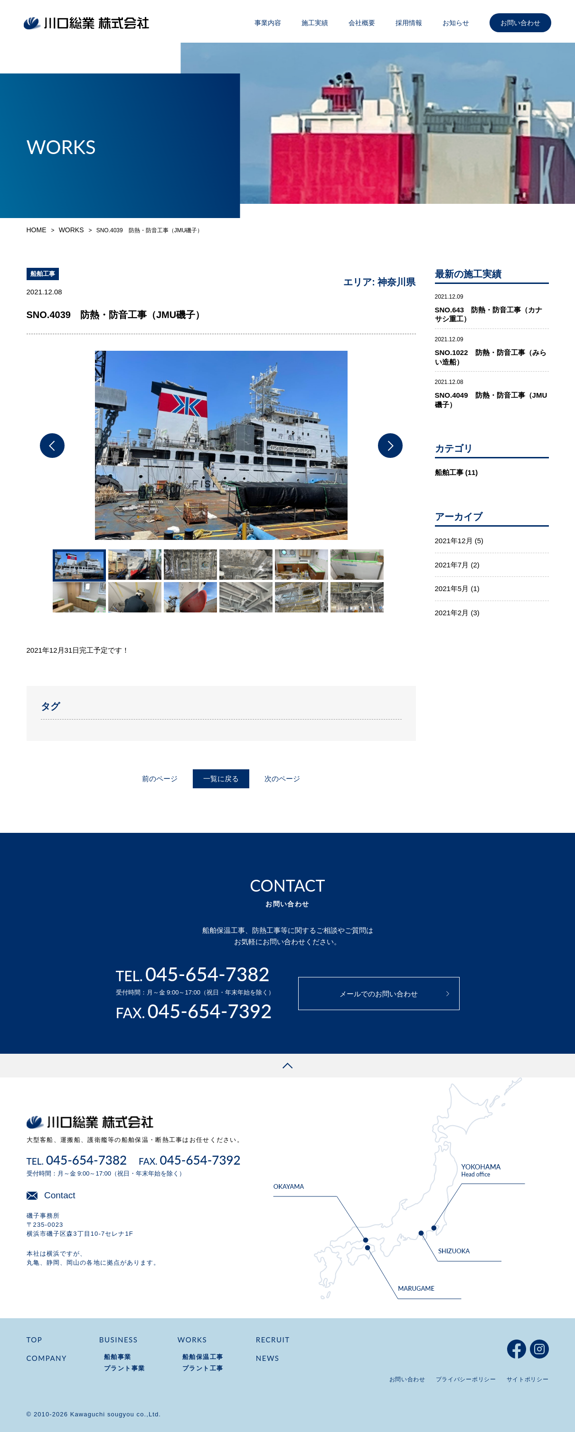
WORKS (71, 230)
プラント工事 (203, 1368)
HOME (37, 230)
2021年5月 (452, 588)
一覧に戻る (221, 779)
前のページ (160, 779)
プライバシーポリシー (466, 1379)
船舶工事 (449, 472)
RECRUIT (273, 1339)
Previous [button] (52, 445)
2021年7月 (452, 564)
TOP (35, 1339)
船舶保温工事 (203, 1356)
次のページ (282, 779)
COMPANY (47, 1358)
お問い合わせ (520, 23)
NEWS (268, 1358)
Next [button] (390, 445)
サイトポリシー (528, 1379)
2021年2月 (452, 613)
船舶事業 (118, 1356)
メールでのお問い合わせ (378, 994)
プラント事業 (124, 1368)
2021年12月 (454, 541)
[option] (221, 445)
